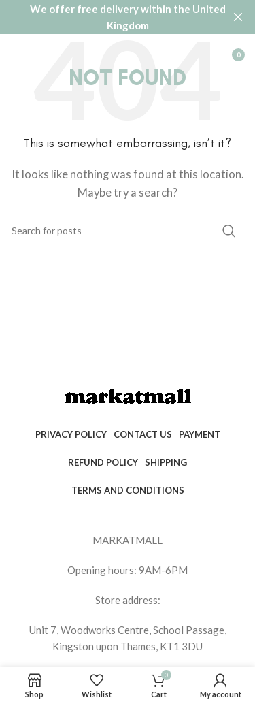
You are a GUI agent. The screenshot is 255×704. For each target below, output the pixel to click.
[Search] (127, 230)
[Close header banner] (238, 17)
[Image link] (128, 395)
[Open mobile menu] (17, 54)
